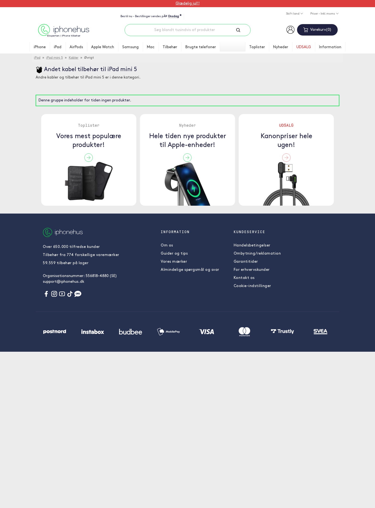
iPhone (40, 47)
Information (330, 47)
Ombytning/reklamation (257, 254)
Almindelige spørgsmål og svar (190, 270)
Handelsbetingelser (252, 245)
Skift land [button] (293, 13)
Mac (150, 47)
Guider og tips (174, 254)
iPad (57, 47)
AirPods (76, 47)
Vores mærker (174, 262)
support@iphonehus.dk (63, 282)
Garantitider (246, 262)
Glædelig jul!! (188, 3)
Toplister (257, 47)
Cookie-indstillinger (252, 286)
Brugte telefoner (200, 47)
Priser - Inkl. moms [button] (323, 13)
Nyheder (280, 47)
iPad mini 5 (54, 58)
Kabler (73, 58)
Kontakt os (244, 278)
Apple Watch (102, 47)
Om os (167, 245)
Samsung (130, 47)
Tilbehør (170, 47)
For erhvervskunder (252, 270)
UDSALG (303, 47)
